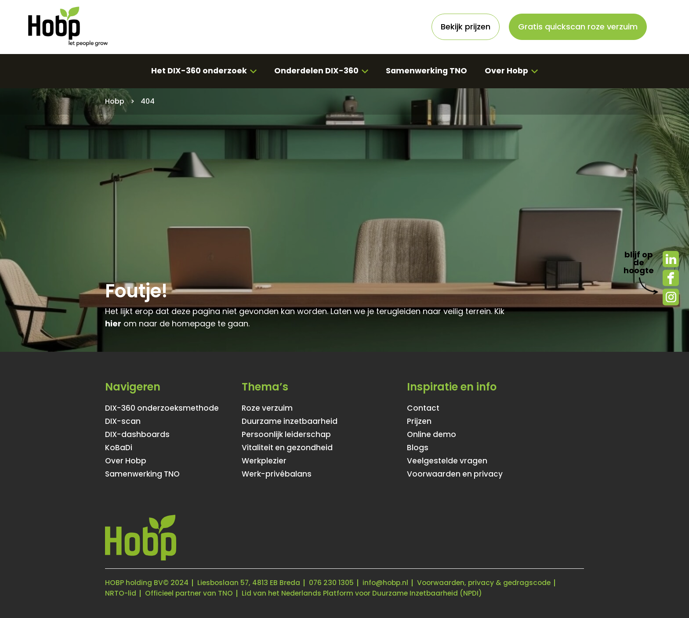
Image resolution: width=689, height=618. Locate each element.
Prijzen (419, 421)
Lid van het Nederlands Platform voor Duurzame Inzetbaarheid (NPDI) (366, 593)
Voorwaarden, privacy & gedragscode (490, 583)
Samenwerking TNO (426, 70)
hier (113, 323)
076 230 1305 (334, 583)
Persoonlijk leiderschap (287, 434)
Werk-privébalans (277, 474)
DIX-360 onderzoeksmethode (163, 408)
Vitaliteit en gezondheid (288, 447)
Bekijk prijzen (465, 26)
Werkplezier (264, 460)
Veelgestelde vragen (447, 460)
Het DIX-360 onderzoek (197, 70)
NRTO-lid (121, 593)
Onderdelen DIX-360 (315, 70)
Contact (423, 408)
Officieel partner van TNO (190, 593)
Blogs (417, 447)
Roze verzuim (268, 408)
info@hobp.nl (389, 583)
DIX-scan (123, 421)
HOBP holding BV (134, 583)
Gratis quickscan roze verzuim (578, 26)
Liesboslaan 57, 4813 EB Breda (250, 583)
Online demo (432, 434)
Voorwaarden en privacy (455, 474)
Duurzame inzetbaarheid (290, 421)
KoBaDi (119, 447)
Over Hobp (508, 70)
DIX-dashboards (138, 434)
